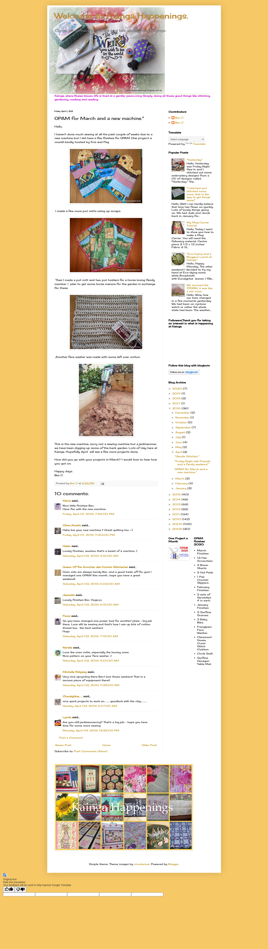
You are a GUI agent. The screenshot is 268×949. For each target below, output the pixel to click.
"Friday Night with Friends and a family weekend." (192, 463)
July (178, 437)
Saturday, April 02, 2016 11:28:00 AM (91, 685)
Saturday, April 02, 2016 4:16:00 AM (90, 555)
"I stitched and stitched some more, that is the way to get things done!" (198, 194)
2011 (176, 514)
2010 (177, 519)
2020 (177, 388)
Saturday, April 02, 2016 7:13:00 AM (90, 636)
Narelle (67, 647)
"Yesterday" (194, 159)
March (180, 478)
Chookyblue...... (72, 696)
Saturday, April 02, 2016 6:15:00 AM (91, 604)
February (182, 483)
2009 (177, 524)
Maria (67, 500)
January (181, 488)
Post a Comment (71, 737)
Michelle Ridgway (75, 671)
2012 (177, 509)
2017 (176, 403)
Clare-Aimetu (72, 525)
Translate (196, 143)
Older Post (149, 745)
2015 (177, 494)
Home (106, 745)
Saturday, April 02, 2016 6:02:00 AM (91, 583)
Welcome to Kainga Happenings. (121, 15)
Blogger (173, 864)
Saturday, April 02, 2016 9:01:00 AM (91, 660)
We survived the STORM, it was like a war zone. (199, 288)
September (183, 427)
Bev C (179, 117)
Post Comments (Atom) (90, 751)
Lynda (67, 717)
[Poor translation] (20, 889)
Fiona (66, 615)
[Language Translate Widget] (186, 139)
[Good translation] (9, 889)
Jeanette (69, 594)
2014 (177, 499)
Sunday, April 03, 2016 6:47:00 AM (90, 705)
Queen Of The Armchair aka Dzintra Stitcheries (95, 566)
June (179, 442)
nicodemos (141, 864)
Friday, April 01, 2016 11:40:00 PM (89, 534)
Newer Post (63, 745)
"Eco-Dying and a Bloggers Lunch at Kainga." (199, 256)
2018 (177, 398)
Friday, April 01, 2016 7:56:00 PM (88, 513)
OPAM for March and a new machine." (191, 471)
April (179, 451)
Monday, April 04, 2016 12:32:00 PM (91, 730)
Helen (67, 546)
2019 (177, 393)
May (179, 447)
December (183, 412)
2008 (177, 528)
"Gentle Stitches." (187, 456)
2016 (177, 408)
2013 (177, 504)
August (180, 432)
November (182, 417)
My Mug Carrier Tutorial (198, 224)
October (181, 422)
